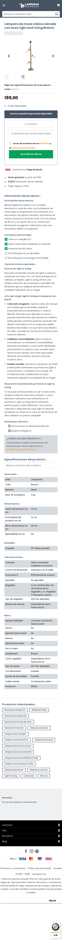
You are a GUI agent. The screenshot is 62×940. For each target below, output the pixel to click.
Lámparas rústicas (38, 770)
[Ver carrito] (58, 5)
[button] (3, 5)
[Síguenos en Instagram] (31, 850)
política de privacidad (23, 147)
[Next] (53, 56)
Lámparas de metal (14, 770)
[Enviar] (56, 14)
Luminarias (28, 776)
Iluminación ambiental (15, 716)
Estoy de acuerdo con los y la (30, 145)
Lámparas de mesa (44, 740)
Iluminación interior (14, 728)
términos (45, 143)
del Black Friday (39, 710)
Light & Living (11, 776)
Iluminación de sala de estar (18, 722)
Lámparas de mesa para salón (19, 764)
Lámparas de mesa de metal (18, 752)
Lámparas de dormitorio (16, 740)
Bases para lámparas (15, 710)
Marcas (44, 776)
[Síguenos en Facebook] (25, 850)
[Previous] (9, 56)
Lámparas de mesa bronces (18, 746)
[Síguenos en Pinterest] (36, 850)
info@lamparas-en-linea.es (21, 449)
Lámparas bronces (39, 728)
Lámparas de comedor (15, 734)
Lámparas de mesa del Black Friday (21, 758)
